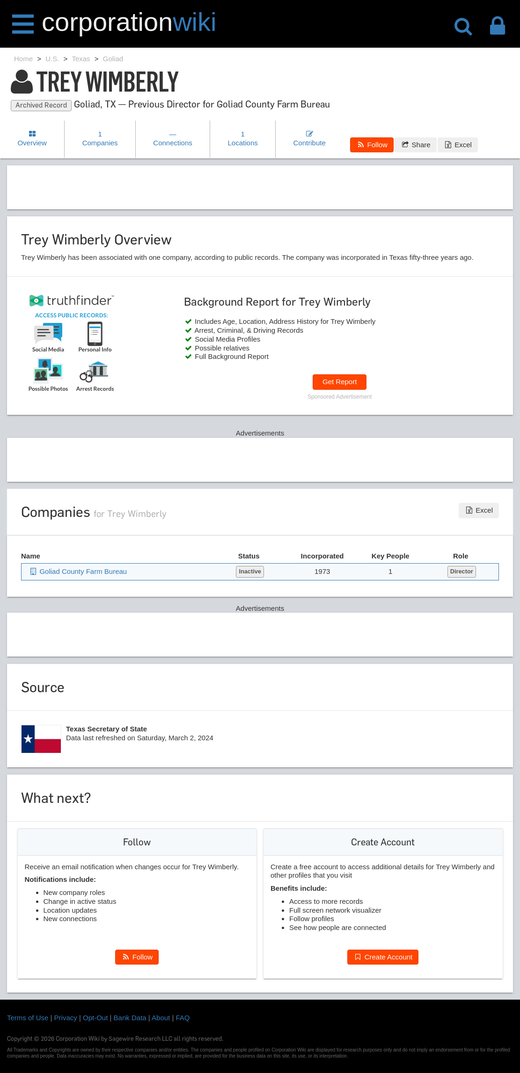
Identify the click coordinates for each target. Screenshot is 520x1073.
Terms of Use (27, 1018)
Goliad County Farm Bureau (78, 571)
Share (415, 145)
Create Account (382, 957)
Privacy (65, 1018)
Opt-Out (95, 1018)
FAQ (183, 1018)
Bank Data (130, 1018)
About (161, 1018)
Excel (458, 145)
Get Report (339, 382)
